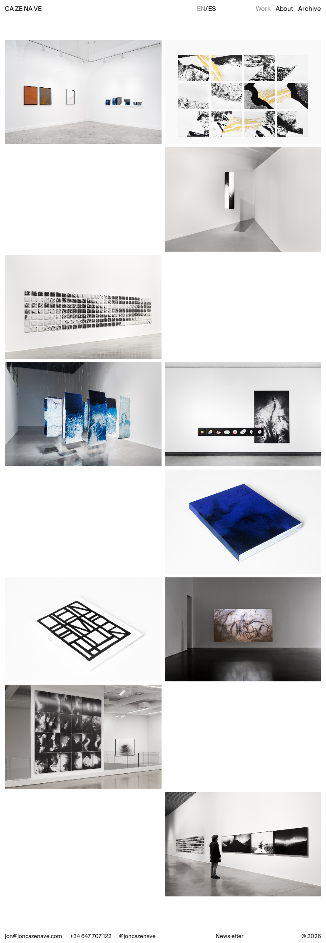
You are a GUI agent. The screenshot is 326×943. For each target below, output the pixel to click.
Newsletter (230, 936)
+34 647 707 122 (91, 936)
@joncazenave (137, 936)
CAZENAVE (23, 8)
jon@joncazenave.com (33, 936)
